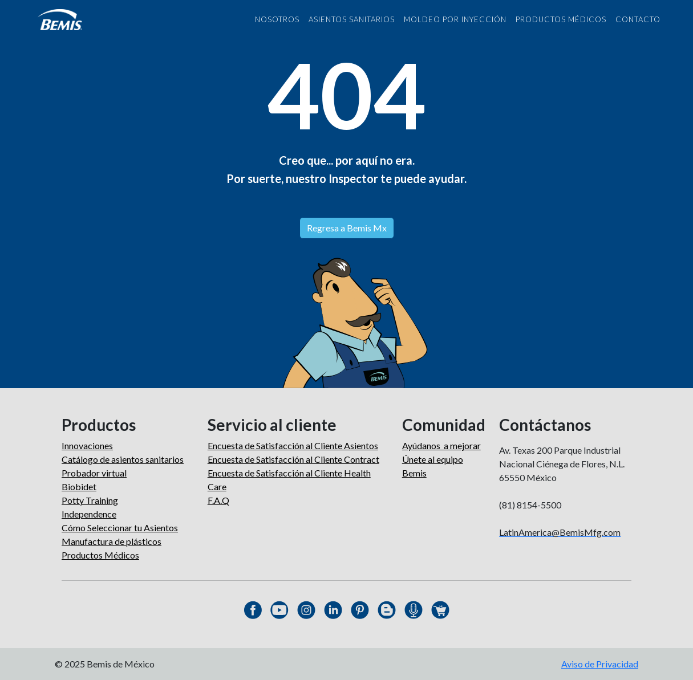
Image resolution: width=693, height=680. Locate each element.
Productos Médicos (100, 554)
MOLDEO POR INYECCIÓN (455, 19)
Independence (89, 513)
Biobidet (79, 486)
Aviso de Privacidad (599, 663)
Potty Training (90, 500)
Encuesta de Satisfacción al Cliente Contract (293, 459)
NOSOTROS (277, 19)
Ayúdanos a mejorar (441, 445)
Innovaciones (87, 445)
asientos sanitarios (352, 19)
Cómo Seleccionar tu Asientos (120, 527)
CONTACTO (637, 19)
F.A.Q (218, 500)
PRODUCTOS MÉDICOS (561, 19)
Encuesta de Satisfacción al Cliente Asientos (293, 445)
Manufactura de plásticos (111, 541)
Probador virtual (94, 472)
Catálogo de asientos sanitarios (123, 459)
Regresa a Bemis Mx (347, 227)
